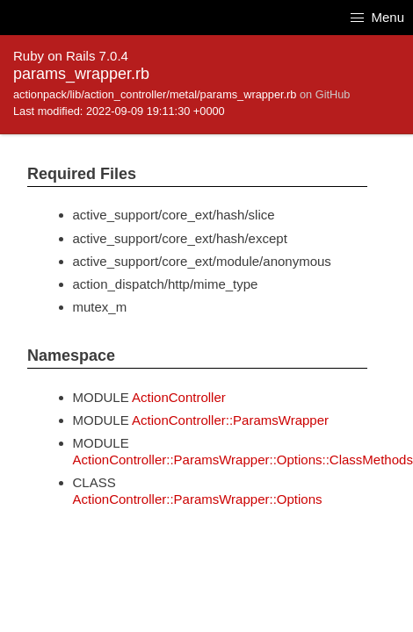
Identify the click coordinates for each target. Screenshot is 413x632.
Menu (377, 17)
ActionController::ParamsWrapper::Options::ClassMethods (243, 459)
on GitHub (325, 94)
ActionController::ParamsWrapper (230, 420)
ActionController (179, 397)
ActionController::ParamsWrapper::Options (197, 499)
